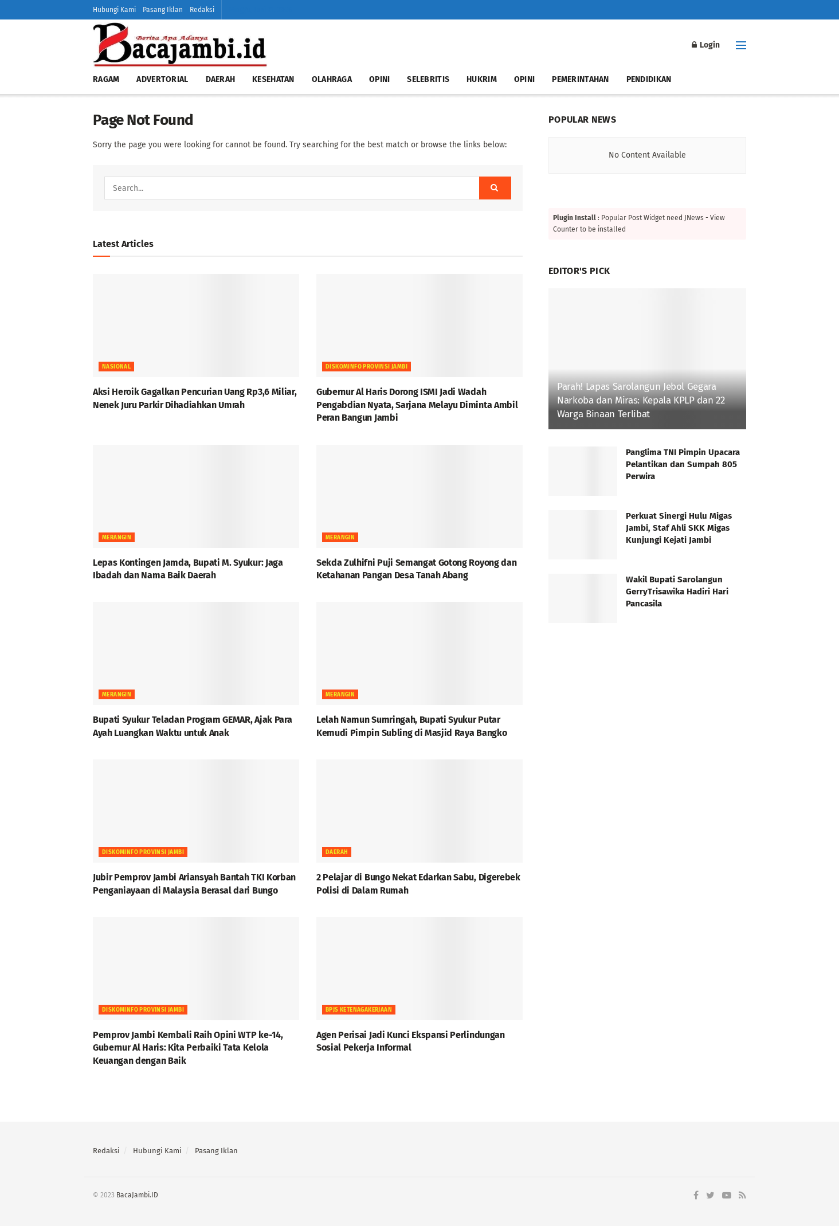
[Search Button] (495, 188)
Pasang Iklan (163, 10)
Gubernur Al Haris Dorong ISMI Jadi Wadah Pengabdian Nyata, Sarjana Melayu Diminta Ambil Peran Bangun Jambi (416, 404)
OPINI (379, 79)
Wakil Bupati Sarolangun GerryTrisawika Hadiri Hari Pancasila (677, 591)
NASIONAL (116, 366)
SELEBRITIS (428, 79)
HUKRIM (481, 79)
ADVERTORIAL (162, 79)
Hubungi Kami (114, 10)
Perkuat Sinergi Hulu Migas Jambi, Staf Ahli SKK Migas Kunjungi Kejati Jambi (679, 528)
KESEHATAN (273, 79)
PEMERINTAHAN (580, 79)
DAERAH (221, 79)
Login (706, 45)
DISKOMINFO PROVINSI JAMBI (366, 366)
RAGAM (106, 79)
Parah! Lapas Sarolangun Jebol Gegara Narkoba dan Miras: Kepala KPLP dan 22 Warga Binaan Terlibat (640, 400)
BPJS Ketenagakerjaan (359, 1009)
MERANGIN (116, 537)
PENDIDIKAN (649, 79)
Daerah (337, 852)
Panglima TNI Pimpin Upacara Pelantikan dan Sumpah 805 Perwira (683, 464)
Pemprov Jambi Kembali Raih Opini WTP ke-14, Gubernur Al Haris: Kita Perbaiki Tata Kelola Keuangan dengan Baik (188, 1047)
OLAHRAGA (332, 79)
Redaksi (202, 10)
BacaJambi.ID (137, 1195)
